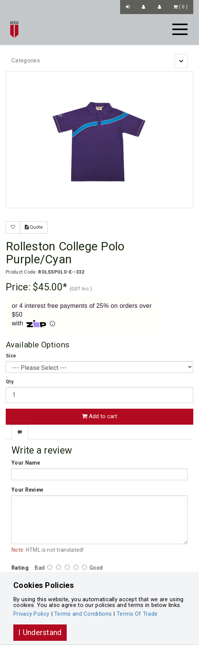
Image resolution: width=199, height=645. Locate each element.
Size (11, 355)
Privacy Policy (31, 613)
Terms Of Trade (137, 613)
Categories (25, 60)
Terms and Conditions (83, 613)
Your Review (27, 490)
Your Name (25, 463)
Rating (20, 568)
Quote (34, 227)
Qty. (10, 381)
